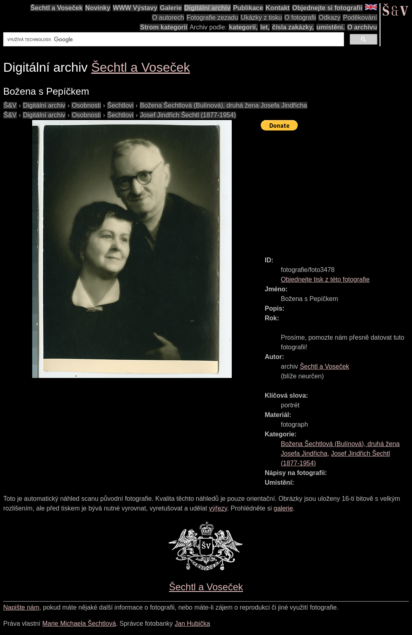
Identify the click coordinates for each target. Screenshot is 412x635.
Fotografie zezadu (212, 17)
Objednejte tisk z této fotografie (325, 279)
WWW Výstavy (135, 7)
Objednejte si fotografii (327, 7)
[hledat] (172, 39)
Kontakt (278, 7)
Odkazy (329, 17)
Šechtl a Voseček (57, 7)
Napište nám (21, 607)
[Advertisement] (336, 189)
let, (265, 27)
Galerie (170, 7)
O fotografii (300, 17)
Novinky (97, 7)
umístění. (331, 27)
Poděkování (360, 17)
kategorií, (243, 27)
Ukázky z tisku (261, 17)
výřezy (218, 508)
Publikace (248, 7)
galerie (283, 508)
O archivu (362, 27)
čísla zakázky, (293, 27)
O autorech (168, 17)
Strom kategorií (163, 27)
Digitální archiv (207, 7)
